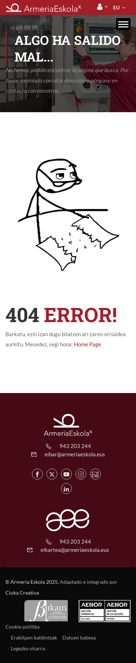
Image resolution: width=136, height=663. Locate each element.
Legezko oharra (28, 648)
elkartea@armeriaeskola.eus (75, 549)
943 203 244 (75, 446)
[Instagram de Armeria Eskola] (80, 474)
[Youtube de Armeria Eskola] (66, 474)
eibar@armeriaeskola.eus (75, 454)
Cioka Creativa (22, 593)
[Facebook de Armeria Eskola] (37, 474)
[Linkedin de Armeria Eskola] (66, 488)
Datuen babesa (79, 637)
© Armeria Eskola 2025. (32, 582)
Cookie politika (22, 627)
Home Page (87, 344)
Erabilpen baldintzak (34, 637)
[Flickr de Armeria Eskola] (95, 474)
